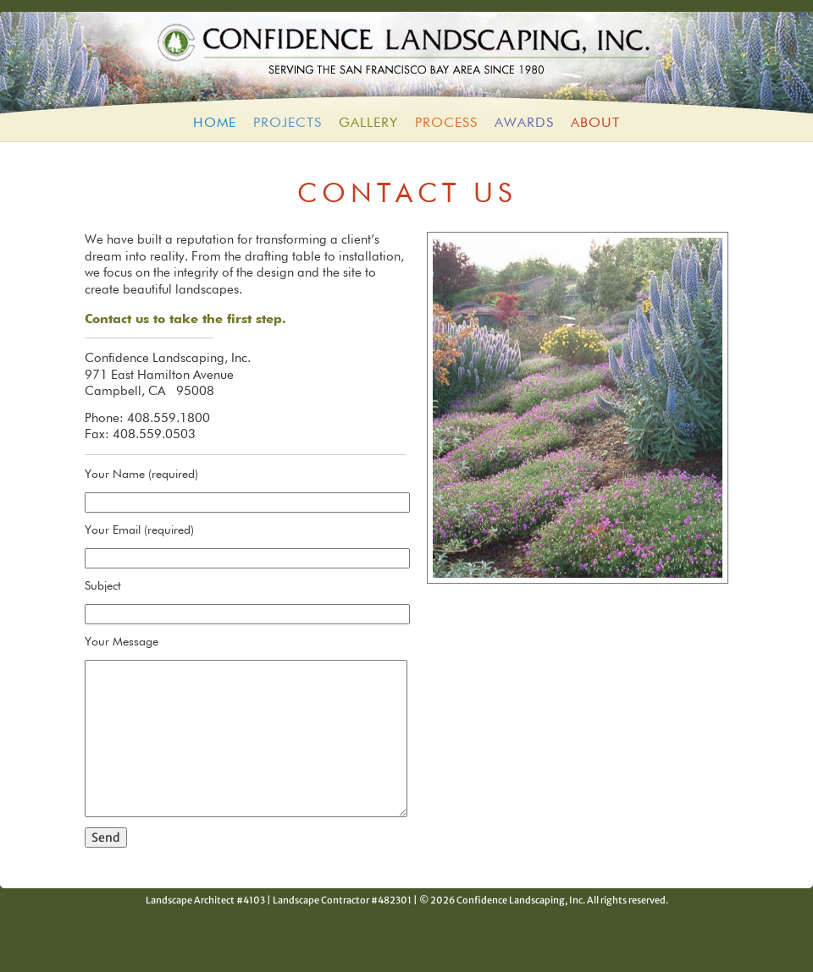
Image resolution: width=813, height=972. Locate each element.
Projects (287, 123)
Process (446, 123)
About (595, 123)
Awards (524, 123)
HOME (214, 123)
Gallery (368, 123)
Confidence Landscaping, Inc (406, 58)
